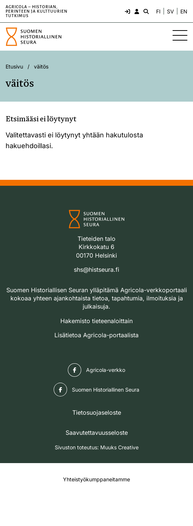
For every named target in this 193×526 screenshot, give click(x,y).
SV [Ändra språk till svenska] (170, 11)
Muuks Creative (119, 447)
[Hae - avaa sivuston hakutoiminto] (145, 11)
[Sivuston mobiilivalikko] (180, 35)
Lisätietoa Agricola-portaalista (96, 335)
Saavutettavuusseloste (97, 432)
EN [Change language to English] (183, 11)
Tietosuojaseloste (96, 412)
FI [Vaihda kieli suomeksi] (158, 11)
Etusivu (14, 66)
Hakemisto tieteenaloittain (96, 321)
